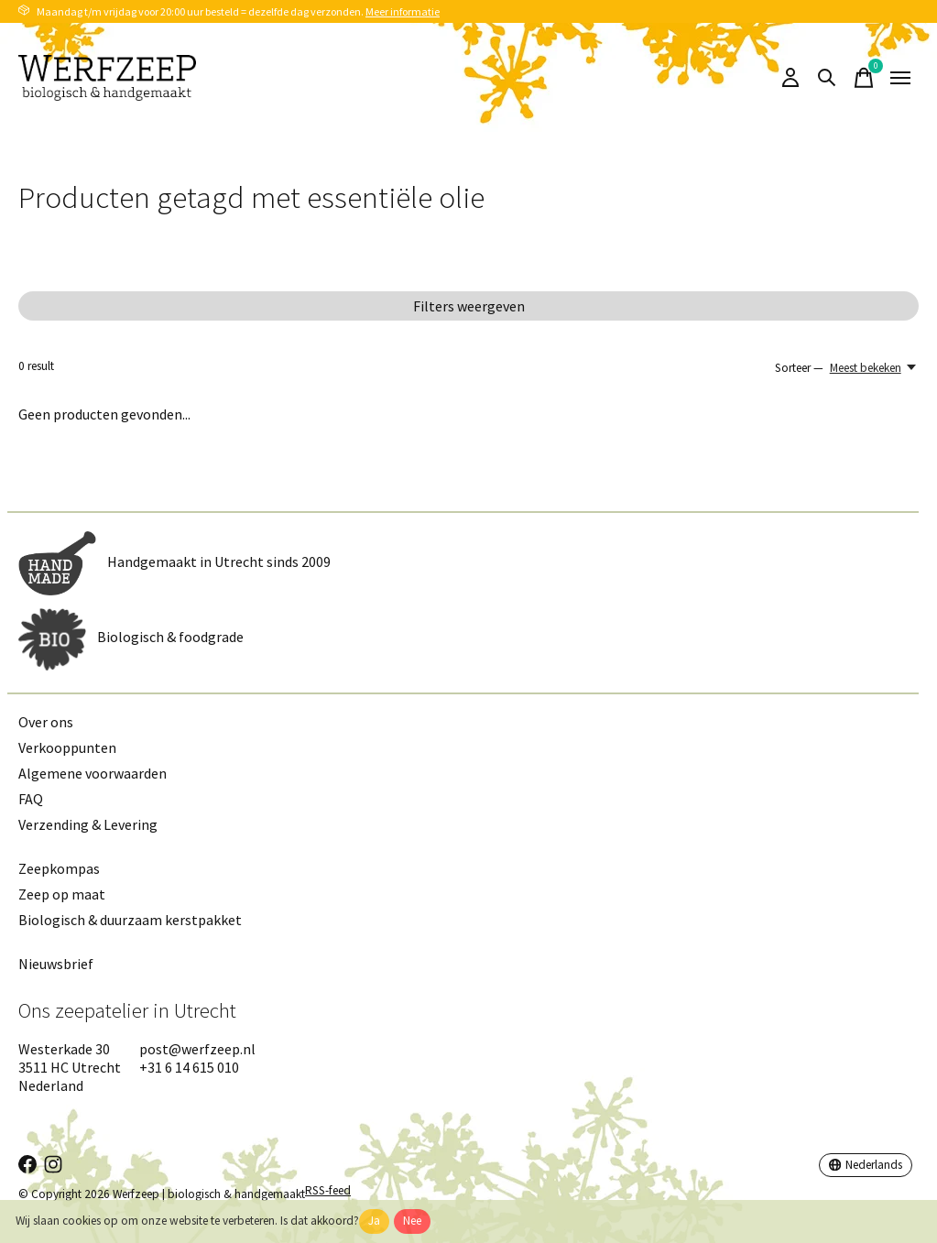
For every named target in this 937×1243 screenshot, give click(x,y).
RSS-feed (328, 1190)
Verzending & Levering (88, 824)
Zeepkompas (59, 868)
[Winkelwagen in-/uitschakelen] (863, 78)
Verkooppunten (67, 747)
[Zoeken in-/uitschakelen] (827, 78)
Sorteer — (799, 368)
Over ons (45, 722)
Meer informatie (402, 11)
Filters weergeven (469, 306)
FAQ (30, 799)
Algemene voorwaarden (92, 773)
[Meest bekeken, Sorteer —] (874, 368)
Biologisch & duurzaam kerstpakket (130, 919)
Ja (374, 1220)
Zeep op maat (61, 894)
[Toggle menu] (900, 78)
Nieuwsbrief (55, 963)
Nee (412, 1220)
